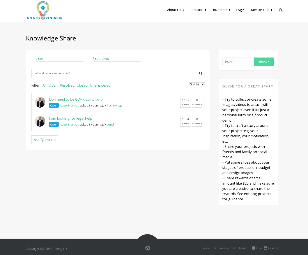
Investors (220, 9)
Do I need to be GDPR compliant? (76, 99)
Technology (101, 58)
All (44, 85)
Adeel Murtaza (69, 105)
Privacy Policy (227, 248)
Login (240, 10)
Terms (243, 248)
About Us (174, 9)
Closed (82, 85)
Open (53, 85)
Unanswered (100, 85)
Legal (39, 58)
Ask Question (45, 139)
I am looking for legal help (70, 118)
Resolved (67, 85)
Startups (197, 9)
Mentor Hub (260, 9)
